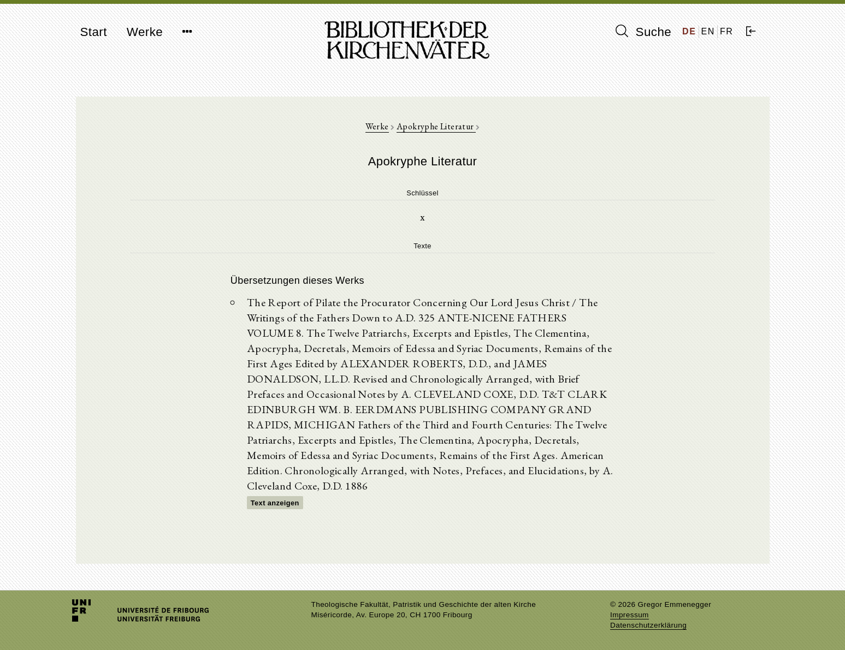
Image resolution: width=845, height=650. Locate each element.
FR (727, 31)
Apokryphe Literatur (436, 126)
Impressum (629, 615)
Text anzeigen (275, 503)
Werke (145, 32)
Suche (643, 32)
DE (689, 31)
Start (93, 32)
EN (708, 31)
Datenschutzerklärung (648, 625)
